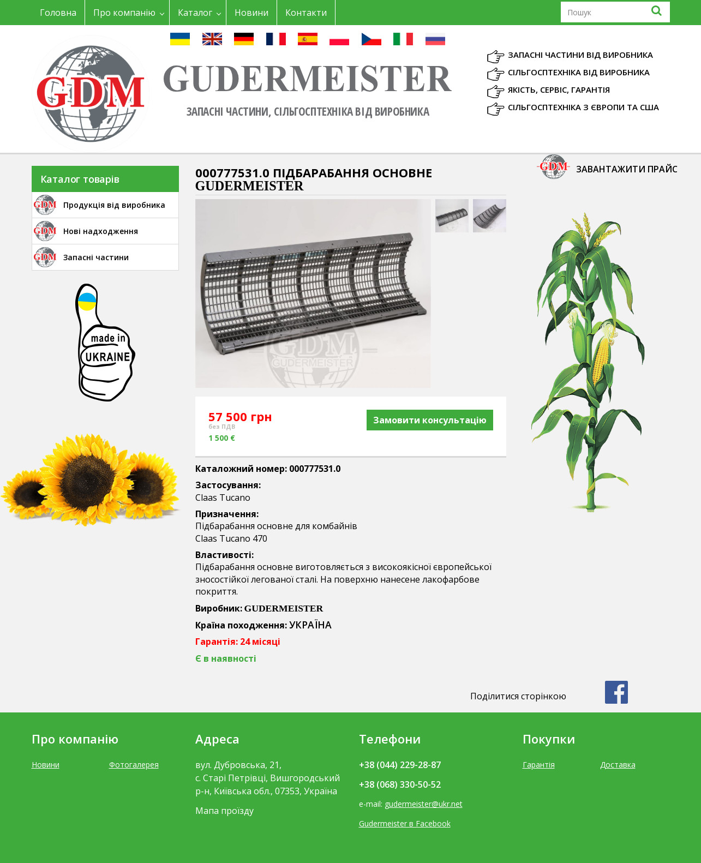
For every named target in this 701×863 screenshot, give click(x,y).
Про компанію (124, 13)
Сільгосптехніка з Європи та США (583, 106)
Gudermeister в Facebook (405, 823)
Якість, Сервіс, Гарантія (559, 89)
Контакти (306, 13)
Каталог (195, 13)
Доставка (618, 764)
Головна (58, 13)
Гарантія (539, 764)
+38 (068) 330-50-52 (400, 784)
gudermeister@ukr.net (424, 804)
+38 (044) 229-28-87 (400, 765)
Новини (251, 13)
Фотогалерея (134, 764)
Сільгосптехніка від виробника (579, 72)
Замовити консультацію (430, 420)
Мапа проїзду (224, 811)
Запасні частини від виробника (580, 54)
